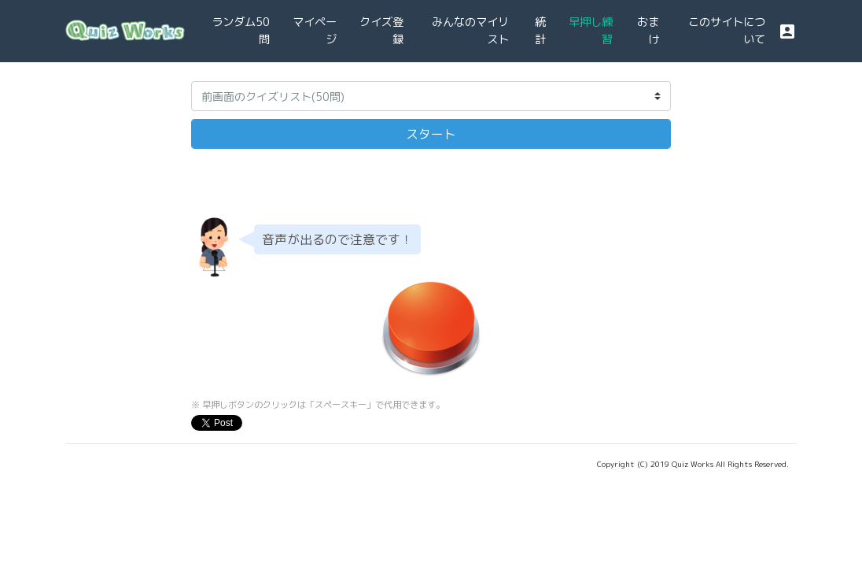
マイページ (315, 30)
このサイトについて (726, 30)
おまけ (648, 30)
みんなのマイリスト (470, 30)
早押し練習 (591, 30)
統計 (540, 30)
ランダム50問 (241, 30)
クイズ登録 (381, 30)
